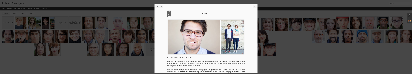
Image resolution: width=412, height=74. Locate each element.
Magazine (17, 8)
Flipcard (9, 8)
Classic (3, 8)
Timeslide (44, 8)
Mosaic (23, 8)
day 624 (206, 13)
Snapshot (37, 8)
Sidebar (29, 8)
